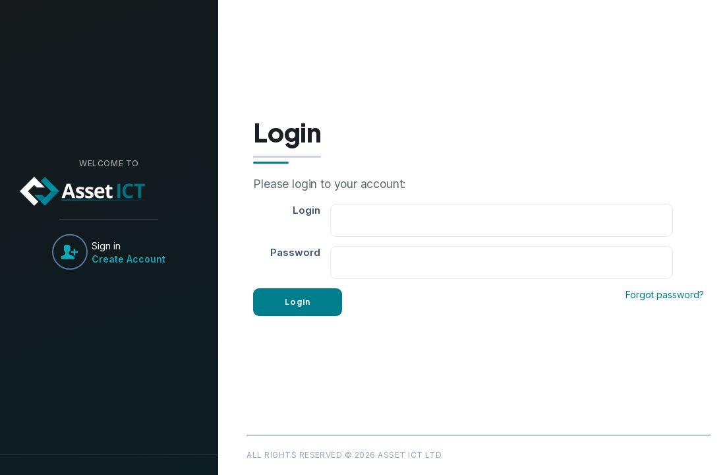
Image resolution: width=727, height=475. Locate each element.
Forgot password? (664, 294)
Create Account (128, 258)
